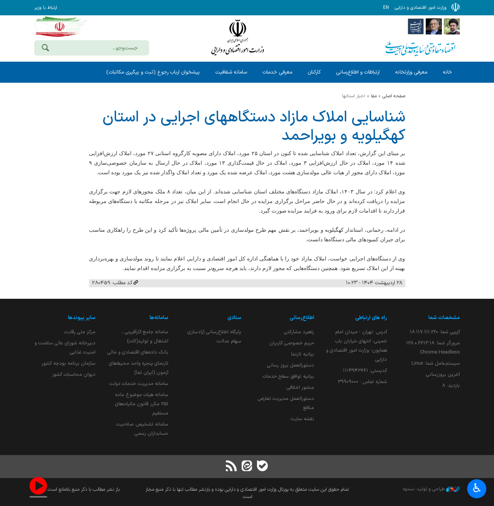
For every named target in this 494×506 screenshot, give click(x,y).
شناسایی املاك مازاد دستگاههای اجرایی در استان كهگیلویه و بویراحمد (253, 126)
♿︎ (476, 489)
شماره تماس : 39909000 (362, 381)
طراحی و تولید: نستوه (431, 489)
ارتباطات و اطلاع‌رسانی (358, 72)
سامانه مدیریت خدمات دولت (138, 383)
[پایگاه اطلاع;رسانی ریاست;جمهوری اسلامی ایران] (434, 26)
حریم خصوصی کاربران (291, 343)
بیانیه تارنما (302, 354)
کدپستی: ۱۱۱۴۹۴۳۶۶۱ (365, 370)
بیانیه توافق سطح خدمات (288, 376)
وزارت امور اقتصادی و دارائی (237, 37)
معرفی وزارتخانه (411, 72)
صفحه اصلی (393, 96)
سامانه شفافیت (231, 72)
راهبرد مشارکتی (299, 332)
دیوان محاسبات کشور (74, 374)
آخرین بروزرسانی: (442, 374)
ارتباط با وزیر (45, 7)
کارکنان (314, 72)
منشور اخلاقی (300, 387)
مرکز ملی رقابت (80, 332)
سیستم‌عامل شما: (436, 363)
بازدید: (451, 385)
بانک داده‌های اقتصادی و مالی (137, 352)
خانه (447, 72)
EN (386, 7)
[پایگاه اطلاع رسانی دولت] (416, 26)
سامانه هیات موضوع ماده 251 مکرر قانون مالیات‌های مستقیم (141, 404)
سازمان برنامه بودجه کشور (68, 363)
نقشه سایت (302, 418)
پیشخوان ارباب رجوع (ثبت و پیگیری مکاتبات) (153, 72)
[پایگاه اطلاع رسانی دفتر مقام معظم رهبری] (452, 26)
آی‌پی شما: (435, 332)
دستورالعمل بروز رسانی (290, 365)
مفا (374, 96)
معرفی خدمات (277, 72)
